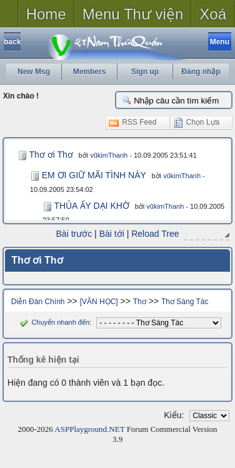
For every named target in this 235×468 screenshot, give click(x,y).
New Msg (34, 71)
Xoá (212, 14)
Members (89, 71)
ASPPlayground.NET (89, 429)
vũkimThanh (109, 155)
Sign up (145, 71)
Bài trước (74, 234)
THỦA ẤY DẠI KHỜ (91, 206)
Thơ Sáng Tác (184, 301)
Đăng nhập (200, 71)
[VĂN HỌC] (99, 301)
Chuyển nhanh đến (53, 322)
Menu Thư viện (133, 14)
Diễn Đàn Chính (38, 301)
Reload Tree (155, 234)
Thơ (139, 301)
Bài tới (111, 234)
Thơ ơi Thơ (50, 155)
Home (46, 14)
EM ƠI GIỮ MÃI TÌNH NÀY (94, 175)
